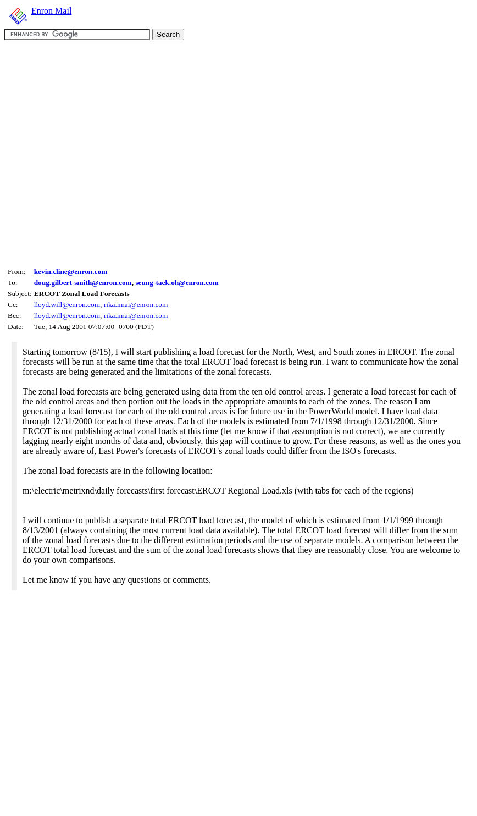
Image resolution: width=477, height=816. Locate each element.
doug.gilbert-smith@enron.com (83, 282)
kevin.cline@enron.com (71, 271)
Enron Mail (51, 10)
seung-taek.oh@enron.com (176, 282)
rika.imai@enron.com (136, 304)
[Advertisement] (103, 152)
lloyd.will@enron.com (67, 304)
